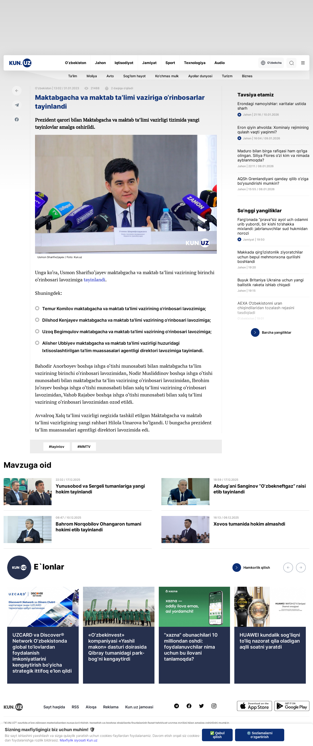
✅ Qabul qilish (217, 735)
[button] (288, 567)
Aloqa (91, 707)
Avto (110, 76)
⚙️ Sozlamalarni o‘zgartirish (259, 735)
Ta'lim (72, 76)
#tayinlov (56, 446)
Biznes (247, 76)
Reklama (110, 707)
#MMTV (83, 446)
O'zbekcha (271, 62)
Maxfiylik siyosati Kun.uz (78, 740)
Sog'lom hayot (134, 76)
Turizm (227, 76)
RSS (75, 707)
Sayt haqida (54, 707)
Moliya (92, 76)
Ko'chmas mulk (167, 76)
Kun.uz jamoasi (139, 707)
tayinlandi (94, 279)
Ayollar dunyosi (200, 76)
